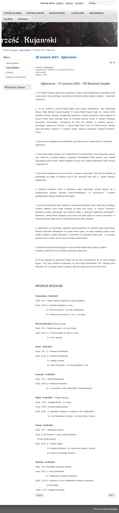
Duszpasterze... (58, 13)
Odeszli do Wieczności (16, 77)
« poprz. (39, 495)
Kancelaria (77, 13)
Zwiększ (59, 3)
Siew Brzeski (96, 13)
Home (15, 50)
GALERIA (8, 19)
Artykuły (9, 72)
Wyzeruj (69, 3)
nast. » (112, 495)
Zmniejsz (79, 3)
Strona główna (13, 13)
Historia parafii (35, 13)
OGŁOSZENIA (24, 50)
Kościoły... (23, 19)
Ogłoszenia (48, 67)
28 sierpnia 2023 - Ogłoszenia (55, 57)
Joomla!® (113, 509)
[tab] (29, 85)
